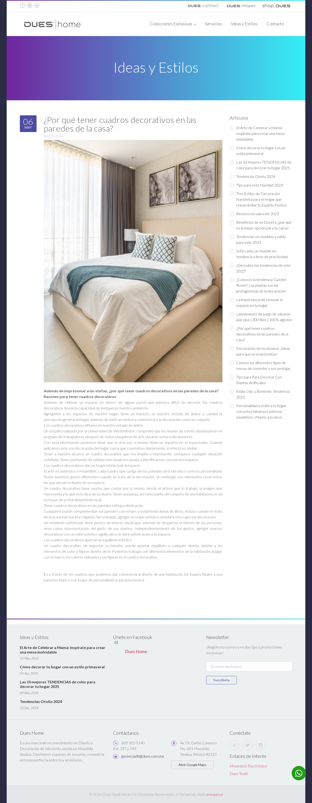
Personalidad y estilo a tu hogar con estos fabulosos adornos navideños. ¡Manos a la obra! (258, 411)
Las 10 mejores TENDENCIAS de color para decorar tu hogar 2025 (260, 165)
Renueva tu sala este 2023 (254, 213)
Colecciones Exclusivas (173, 24)
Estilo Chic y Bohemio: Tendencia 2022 (260, 394)
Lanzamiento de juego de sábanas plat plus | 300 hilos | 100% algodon (261, 317)
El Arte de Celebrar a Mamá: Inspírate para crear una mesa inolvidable (257, 133)
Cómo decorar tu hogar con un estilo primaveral (257, 150)
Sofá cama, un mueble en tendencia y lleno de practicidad (259, 254)
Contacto (275, 23)
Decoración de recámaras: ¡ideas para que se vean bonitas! (260, 351)
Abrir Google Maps (192, 765)
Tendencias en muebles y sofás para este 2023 (258, 239)
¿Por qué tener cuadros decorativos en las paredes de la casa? (259, 334)
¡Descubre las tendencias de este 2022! (260, 268)
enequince (214, 794)
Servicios (213, 23)
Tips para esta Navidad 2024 (256, 185)
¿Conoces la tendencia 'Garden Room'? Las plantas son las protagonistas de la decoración (258, 285)
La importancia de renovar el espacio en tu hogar (256, 302)
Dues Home (136, 651)
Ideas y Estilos (244, 23)
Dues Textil (238, 773)
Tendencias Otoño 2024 (252, 176)
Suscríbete (221, 680)
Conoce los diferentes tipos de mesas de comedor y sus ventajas (260, 365)
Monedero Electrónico (248, 766)
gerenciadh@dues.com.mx (142, 756)
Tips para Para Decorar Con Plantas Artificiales (256, 380)
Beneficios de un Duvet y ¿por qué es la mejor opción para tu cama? (261, 225)
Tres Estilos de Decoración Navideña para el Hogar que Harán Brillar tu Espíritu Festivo (258, 199)
